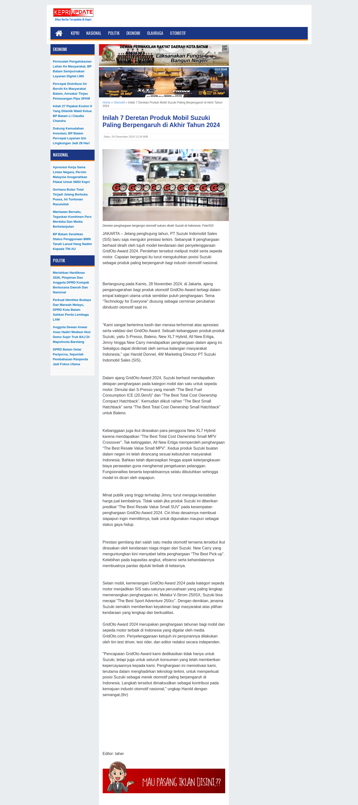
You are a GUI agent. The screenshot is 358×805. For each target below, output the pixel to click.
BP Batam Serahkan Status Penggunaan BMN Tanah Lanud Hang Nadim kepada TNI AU (72, 241)
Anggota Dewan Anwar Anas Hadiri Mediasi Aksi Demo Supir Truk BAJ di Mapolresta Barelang (72, 334)
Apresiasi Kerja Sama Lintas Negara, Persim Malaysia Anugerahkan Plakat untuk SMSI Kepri (71, 174)
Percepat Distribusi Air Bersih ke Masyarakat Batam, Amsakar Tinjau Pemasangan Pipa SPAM (71, 91)
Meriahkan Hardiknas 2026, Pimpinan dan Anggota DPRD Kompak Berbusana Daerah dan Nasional (71, 282)
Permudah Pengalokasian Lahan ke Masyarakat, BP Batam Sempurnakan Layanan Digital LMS (72, 69)
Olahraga (155, 33)
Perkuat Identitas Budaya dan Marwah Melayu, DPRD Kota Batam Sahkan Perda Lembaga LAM (72, 309)
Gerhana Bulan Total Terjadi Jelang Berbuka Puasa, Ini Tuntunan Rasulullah (70, 197)
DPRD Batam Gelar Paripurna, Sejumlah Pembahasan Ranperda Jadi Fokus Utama (70, 357)
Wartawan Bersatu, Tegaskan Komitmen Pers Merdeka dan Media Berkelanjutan (72, 219)
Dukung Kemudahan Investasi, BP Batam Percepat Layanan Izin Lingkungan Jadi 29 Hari (71, 136)
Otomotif (178, 33)
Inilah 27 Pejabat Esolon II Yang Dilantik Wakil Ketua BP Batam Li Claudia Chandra (72, 113)
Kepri (75, 33)
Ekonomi (133, 33)
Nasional (93, 33)
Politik (114, 33)
